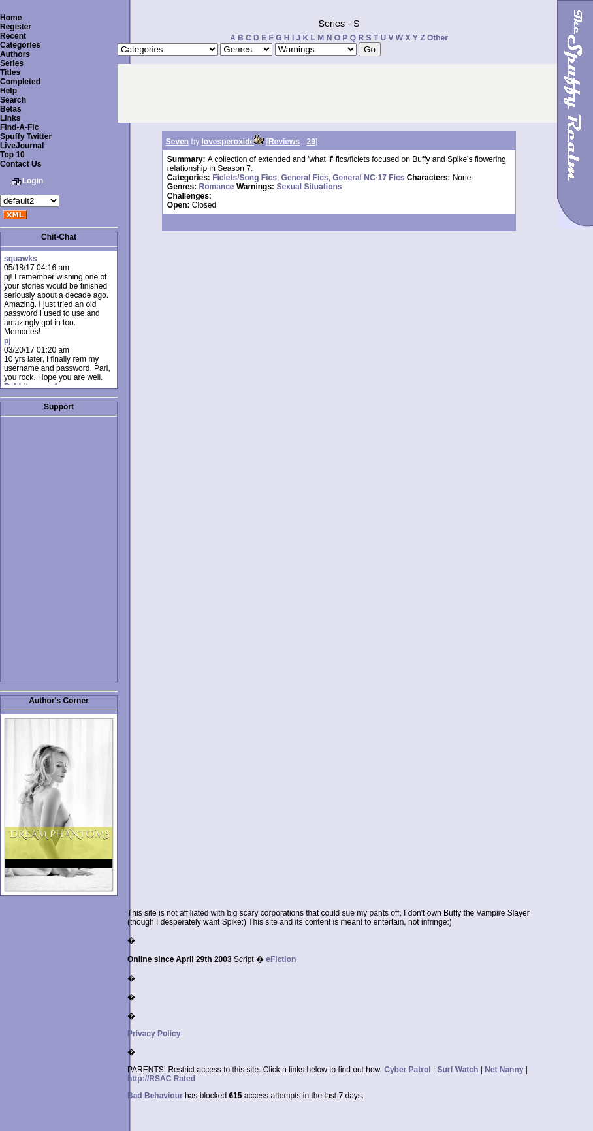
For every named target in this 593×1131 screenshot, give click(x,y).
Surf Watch (457, 1069)
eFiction (281, 959)
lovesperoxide (228, 141)
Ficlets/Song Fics (244, 177)
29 (311, 141)
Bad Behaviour (155, 1095)
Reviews (284, 141)
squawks (20, 258)
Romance (216, 186)
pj (7, 340)
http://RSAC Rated (161, 1078)
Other (437, 37)
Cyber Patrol (407, 1069)
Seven (177, 141)
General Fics (305, 177)
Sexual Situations (309, 186)
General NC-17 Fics (368, 177)
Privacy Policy (153, 1033)
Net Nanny (504, 1069)
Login (33, 180)
